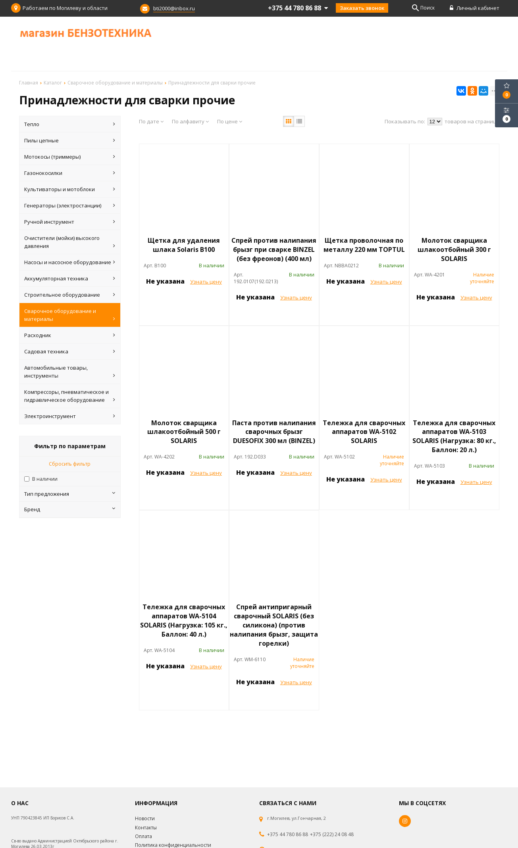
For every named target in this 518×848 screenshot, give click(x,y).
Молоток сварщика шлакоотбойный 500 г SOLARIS (184, 431)
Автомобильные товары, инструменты (69, 372)
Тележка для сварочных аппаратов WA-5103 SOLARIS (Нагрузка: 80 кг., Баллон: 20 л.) (454, 436)
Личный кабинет (474, 8)
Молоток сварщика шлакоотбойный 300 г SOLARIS (454, 249)
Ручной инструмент (69, 222)
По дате (151, 121)
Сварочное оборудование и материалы (69, 315)
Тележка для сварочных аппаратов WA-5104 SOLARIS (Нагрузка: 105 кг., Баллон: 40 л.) (183, 620)
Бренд (69, 509)
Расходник (69, 335)
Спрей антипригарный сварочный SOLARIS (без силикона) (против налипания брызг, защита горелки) (274, 624)
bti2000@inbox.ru (174, 8)
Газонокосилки (69, 173)
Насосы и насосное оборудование (69, 262)
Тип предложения (69, 493)
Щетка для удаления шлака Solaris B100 (184, 245)
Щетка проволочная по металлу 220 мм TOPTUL (364, 245)
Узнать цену (206, 281)
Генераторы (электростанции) (69, 205)
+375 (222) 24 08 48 (332, 834)
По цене (229, 121)
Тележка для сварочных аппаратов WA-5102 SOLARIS (364, 431)
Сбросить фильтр (70, 463)
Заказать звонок (362, 8)
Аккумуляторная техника (69, 278)
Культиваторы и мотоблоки (69, 189)
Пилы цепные (69, 140)
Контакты (146, 827)
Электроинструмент (69, 416)
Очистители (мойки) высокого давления (69, 242)
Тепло (69, 124)
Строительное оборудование (69, 295)
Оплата (143, 836)
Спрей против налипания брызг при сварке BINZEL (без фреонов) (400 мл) (273, 249)
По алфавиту (190, 121)
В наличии (45, 479)
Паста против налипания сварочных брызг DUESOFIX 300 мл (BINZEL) (274, 431)
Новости (145, 818)
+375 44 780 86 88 (287, 834)
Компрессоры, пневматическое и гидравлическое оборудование (69, 396)
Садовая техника (69, 351)
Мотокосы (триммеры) (69, 157)
